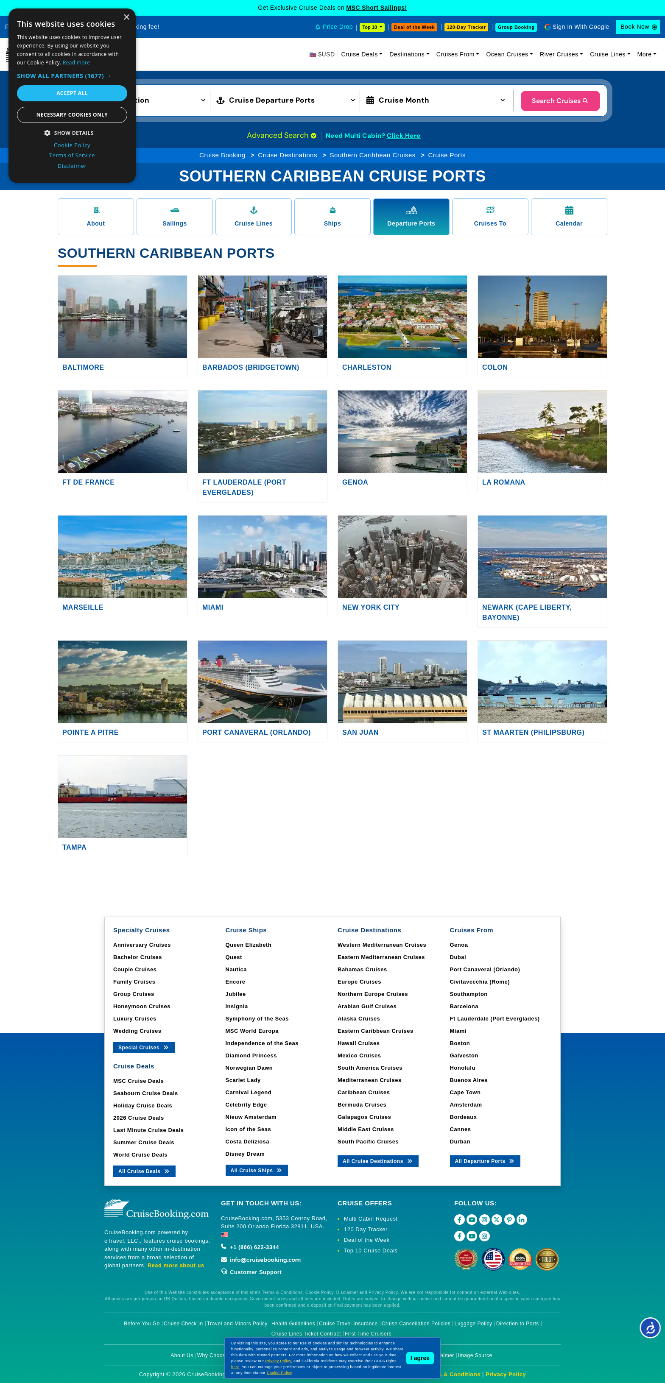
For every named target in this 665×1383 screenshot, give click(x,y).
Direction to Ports (517, 1324)
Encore (236, 982)
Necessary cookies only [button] (72, 114)
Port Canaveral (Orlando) (256, 732)
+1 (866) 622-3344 (250, 1247)
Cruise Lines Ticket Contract (306, 1334)
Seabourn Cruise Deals (145, 1093)
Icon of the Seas (248, 1129)
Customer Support (251, 1272)
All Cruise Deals (144, 1170)
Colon (495, 367)
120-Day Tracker (466, 27)
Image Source (475, 1355)
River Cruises (559, 54)
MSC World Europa (252, 1031)
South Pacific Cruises (368, 1141)
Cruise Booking (222, 155)
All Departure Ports (485, 1160)
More (644, 54)
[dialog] (72, 95)
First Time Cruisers (368, 1334)
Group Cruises (133, 994)
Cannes (460, 1129)
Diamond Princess (251, 1055)
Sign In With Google (581, 26)
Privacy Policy (506, 1374)
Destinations (407, 54)
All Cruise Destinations (378, 1160)
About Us (181, 1355)
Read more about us (176, 1265)
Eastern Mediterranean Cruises (381, 957)
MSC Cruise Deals (138, 1081)
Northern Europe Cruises (373, 994)
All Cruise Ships (257, 1170)
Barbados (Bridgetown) (250, 367)
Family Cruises (134, 982)
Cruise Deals (359, 54)
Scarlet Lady (243, 1080)
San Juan (360, 732)
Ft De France (88, 482)
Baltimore (83, 367)
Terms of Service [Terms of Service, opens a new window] (72, 155)
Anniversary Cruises (142, 945)
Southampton (469, 994)
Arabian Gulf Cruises (367, 1006)
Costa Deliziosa (248, 1141)
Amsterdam (466, 1104)
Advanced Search (281, 135)
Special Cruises (144, 1047)
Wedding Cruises (137, 1031)
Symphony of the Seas (257, 1018)
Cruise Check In (183, 1324)
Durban (460, 1141)
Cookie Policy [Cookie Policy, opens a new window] (72, 145)
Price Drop (338, 26)
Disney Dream (245, 1154)
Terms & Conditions (453, 1374)
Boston (460, 1043)
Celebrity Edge (246, 1104)
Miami (213, 607)
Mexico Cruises (359, 1055)
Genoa (355, 482)
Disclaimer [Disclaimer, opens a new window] (72, 166)
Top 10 (370, 27)
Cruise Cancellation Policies (416, 1324)
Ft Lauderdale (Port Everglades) (495, 1018)
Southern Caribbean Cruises (373, 155)
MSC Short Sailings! (376, 7)
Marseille (82, 607)
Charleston (366, 367)
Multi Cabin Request (371, 1219)
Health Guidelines (293, 1324)
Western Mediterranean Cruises (382, 945)
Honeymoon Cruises (141, 1006)
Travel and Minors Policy (237, 1324)
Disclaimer (441, 1355)
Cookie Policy (279, 1373)
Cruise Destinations (287, 155)
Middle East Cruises (366, 1129)
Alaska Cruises (359, 1018)
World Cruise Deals (140, 1155)
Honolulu (462, 1068)
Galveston (464, 1055)
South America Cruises (370, 1068)
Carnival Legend (249, 1092)
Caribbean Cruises (364, 1092)
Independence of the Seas (262, 1043)
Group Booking (516, 27)
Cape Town (465, 1092)
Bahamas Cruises (362, 969)
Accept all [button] (72, 93)
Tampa (74, 847)
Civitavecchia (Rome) (480, 982)
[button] (138, 99)
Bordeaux (463, 1117)
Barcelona (464, 1006)
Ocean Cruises (507, 54)
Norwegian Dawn (249, 1068)
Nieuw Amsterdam (251, 1117)
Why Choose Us (217, 1355)
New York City (371, 607)
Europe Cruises (359, 982)
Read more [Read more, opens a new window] (76, 62)
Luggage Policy (473, 1324)
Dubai (458, 957)
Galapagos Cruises (364, 1117)
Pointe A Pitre (90, 732)
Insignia (237, 1006)
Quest (234, 957)
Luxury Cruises (134, 1018)
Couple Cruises (134, 969)
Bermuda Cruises (362, 1104)
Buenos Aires (469, 1080)
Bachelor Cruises (137, 957)
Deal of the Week (414, 27)
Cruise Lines (608, 54)
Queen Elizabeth (249, 945)
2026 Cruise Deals (138, 1118)
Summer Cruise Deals (143, 1142)
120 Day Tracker (366, 1229)
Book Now (634, 26)
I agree (420, 1358)
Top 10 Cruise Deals (371, 1250)
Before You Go (142, 1324)
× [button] (126, 17)
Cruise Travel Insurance (348, 1324)
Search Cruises (560, 100)
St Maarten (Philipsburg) (533, 732)
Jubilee (236, 994)
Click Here (404, 135)
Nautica (236, 969)
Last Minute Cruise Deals (148, 1130)
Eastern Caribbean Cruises (376, 1031)
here (235, 1367)
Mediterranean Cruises (370, 1080)
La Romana (503, 482)
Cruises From (455, 54)
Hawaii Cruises (359, 1043)
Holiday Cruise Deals (142, 1105)
